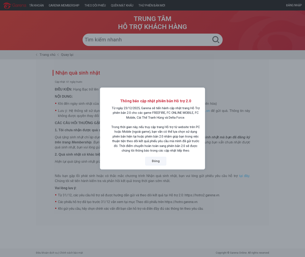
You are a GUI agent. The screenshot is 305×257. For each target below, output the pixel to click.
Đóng (156, 161)
